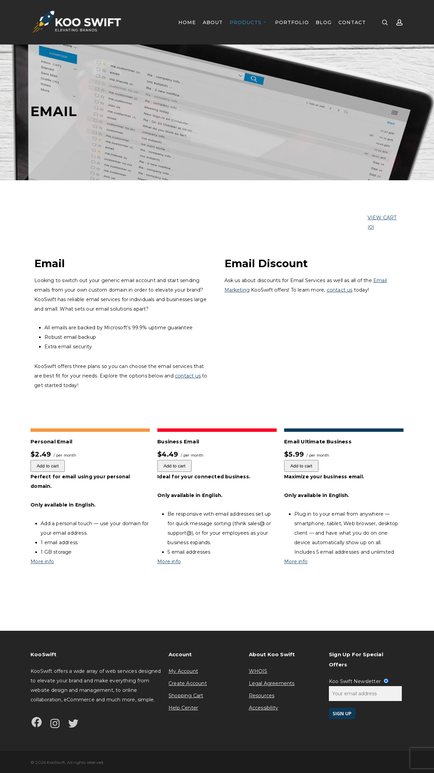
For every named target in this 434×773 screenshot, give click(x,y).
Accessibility (263, 708)
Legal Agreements (272, 683)
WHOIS (258, 671)
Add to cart (47, 465)
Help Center (183, 708)
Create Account (188, 683)
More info (42, 561)
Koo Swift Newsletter (358, 681)
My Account (183, 671)
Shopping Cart (186, 696)
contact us (188, 376)
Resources (262, 696)
